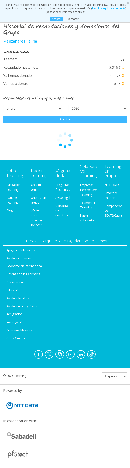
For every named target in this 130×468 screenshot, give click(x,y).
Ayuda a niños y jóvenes (23, 306)
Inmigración (14, 314)
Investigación (15, 322)
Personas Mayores (19, 330)
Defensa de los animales (23, 274)
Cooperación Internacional (24, 266)
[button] (123, 67)
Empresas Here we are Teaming (88, 190)
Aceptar (56, 19)
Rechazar (73, 19)
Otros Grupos (15, 338)
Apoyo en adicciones (20, 250)
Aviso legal (62, 198)
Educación (13, 290)
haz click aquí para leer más (108, 8)
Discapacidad (15, 282)
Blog (9, 210)
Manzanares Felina (20, 41)
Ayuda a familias (17, 298)
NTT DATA (112, 185)
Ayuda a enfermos (19, 258)
